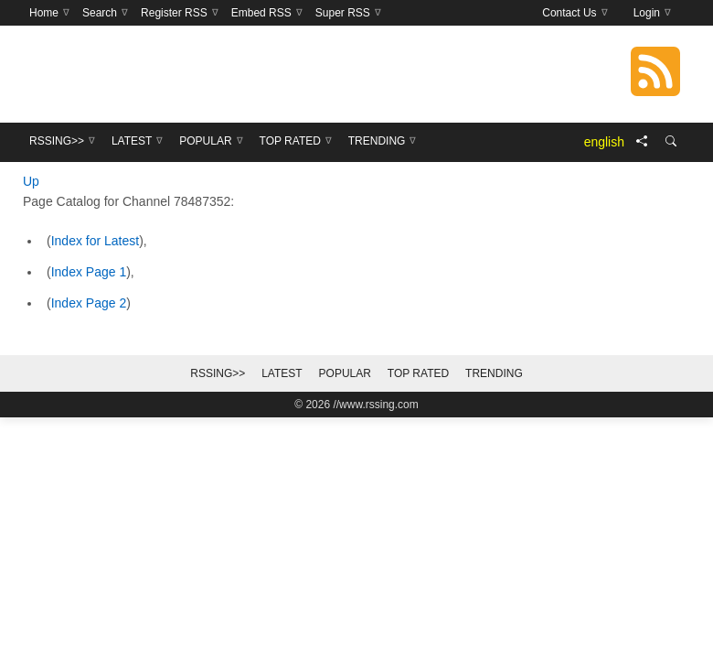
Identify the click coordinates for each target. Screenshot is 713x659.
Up (31, 181)
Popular (345, 373)
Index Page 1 (89, 272)
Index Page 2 (89, 303)
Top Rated (418, 373)
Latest (281, 373)
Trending (494, 373)
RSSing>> (217, 373)
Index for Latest (95, 240)
